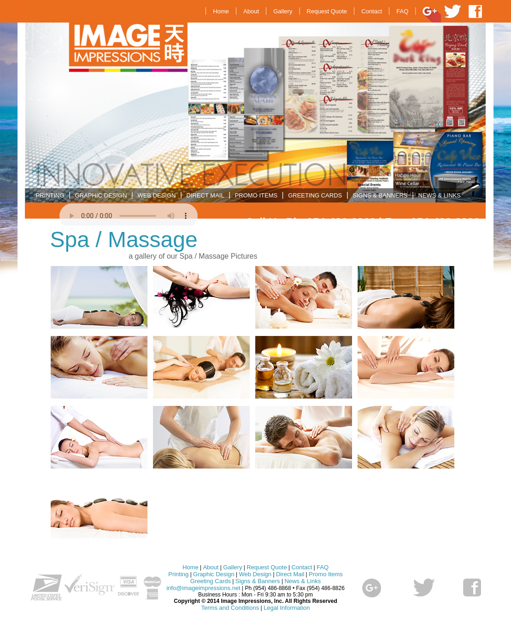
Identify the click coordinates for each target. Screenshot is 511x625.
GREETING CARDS (315, 195)
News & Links (302, 581)
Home (221, 11)
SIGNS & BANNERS (379, 195)
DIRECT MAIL (205, 195)
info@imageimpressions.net (203, 587)
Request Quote (327, 11)
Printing (178, 574)
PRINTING (50, 195)
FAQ (402, 11)
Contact (371, 11)
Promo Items (326, 574)
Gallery (282, 11)
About (251, 11)
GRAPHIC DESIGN (101, 195)
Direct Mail (290, 574)
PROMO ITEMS (256, 195)
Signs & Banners (257, 581)
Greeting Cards (210, 581)
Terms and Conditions (230, 607)
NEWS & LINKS (439, 195)
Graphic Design (214, 574)
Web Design (255, 574)
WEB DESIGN (156, 195)
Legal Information (287, 607)
